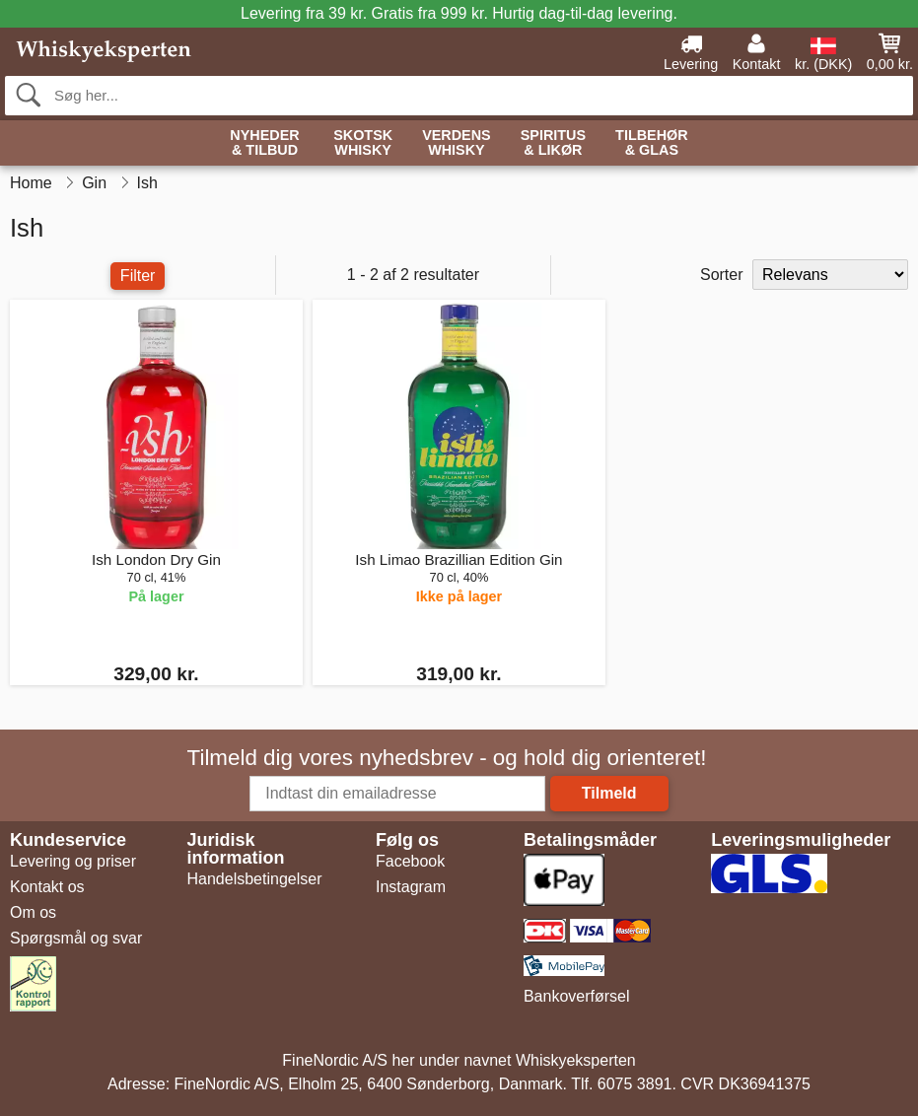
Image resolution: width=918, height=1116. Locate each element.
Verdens (456, 143)
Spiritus (553, 143)
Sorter (721, 274)
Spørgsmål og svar (76, 938)
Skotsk (362, 143)
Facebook (410, 861)
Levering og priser (73, 861)
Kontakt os (47, 886)
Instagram (411, 886)
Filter (138, 275)
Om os (33, 912)
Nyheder (264, 143)
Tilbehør (651, 143)
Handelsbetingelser (254, 879)
